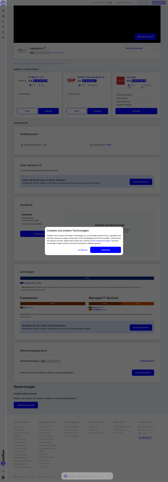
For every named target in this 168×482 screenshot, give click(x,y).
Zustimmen (105, 250)
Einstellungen (83, 250)
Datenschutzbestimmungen (100, 241)
